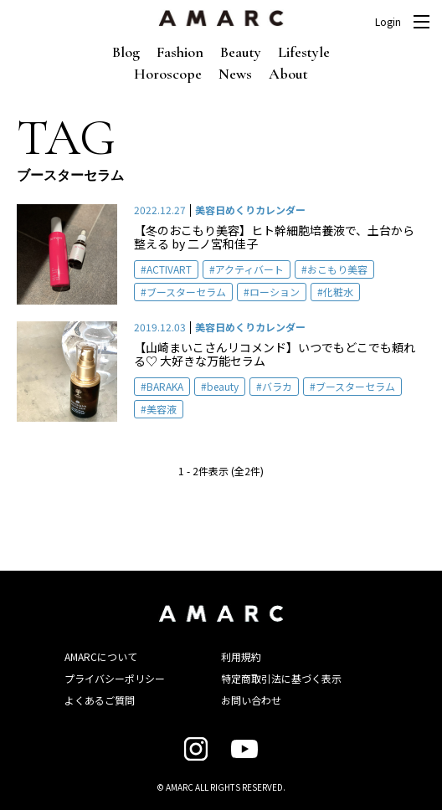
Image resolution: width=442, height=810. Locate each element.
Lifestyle (304, 52)
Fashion (180, 52)
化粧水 (338, 292)
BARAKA (164, 386)
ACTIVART (169, 269)
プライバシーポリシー (114, 678)
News (235, 73)
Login (388, 22)
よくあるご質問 (99, 700)
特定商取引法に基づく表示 (281, 678)
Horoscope (168, 73)
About (288, 73)
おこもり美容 (337, 269)
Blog (126, 52)
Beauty (240, 52)
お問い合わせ (251, 700)
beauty (223, 386)
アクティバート (249, 269)
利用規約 (241, 656)
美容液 (161, 409)
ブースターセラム (186, 292)
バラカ (277, 386)
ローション (274, 292)
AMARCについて (100, 656)
